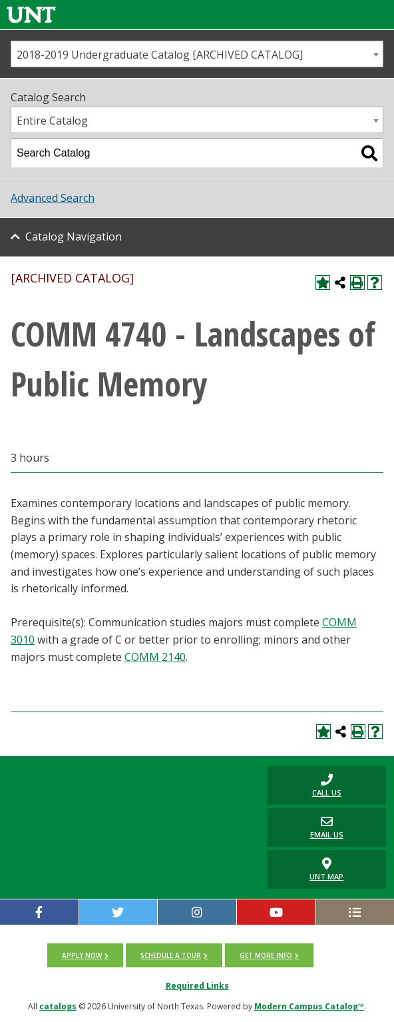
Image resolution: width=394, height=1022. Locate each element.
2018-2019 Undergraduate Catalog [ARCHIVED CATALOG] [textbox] (160, 54)
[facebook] (39, 912)
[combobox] (197, 54)
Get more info (266, 955)
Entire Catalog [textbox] (52, 120)
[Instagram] (197, 912)
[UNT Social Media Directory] (354, 912)
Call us (304, 785)
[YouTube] (276, 912)
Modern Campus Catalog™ (309, 1006)
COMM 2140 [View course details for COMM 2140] (155, 657)
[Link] (31, 14)
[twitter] (118, 912)
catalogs (58, 1006)
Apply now (82, 955)
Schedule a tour (170, 955)
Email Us (305, 827)
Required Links (197, 985)
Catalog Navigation (73, 236)
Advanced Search (53, 198)
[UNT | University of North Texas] (131, 776)
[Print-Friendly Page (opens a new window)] (357, 282)
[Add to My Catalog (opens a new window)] (322, 282)
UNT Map (326, 869)
